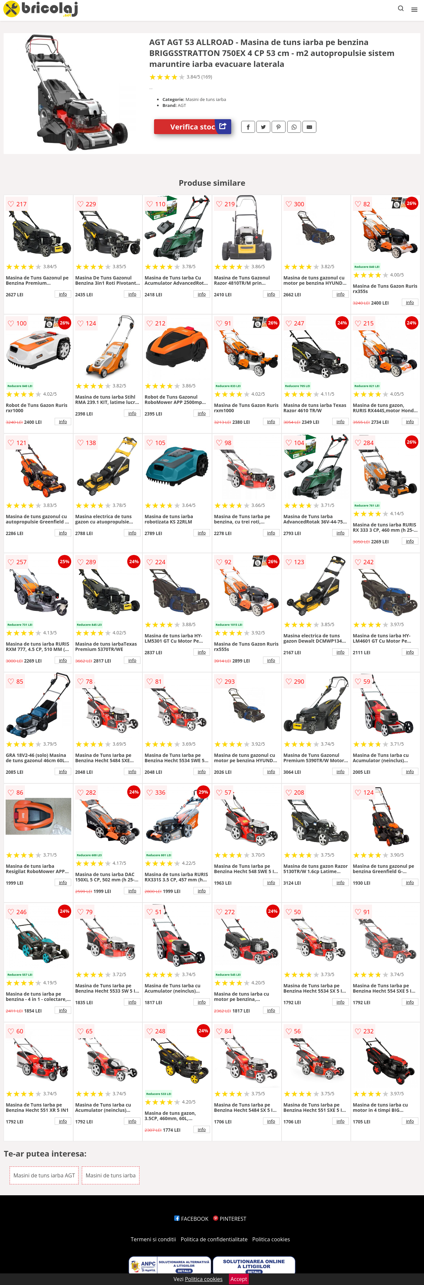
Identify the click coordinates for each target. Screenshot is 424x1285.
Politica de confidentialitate (214, 1239)
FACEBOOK (191, 1218)
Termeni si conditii (153, 1239)
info (63, 294)
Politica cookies (271, 1239)
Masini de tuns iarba (110, 1175)
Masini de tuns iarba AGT (44, 1175)
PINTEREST (229, 1218)
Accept (239, 1279)
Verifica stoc (200, 126)
